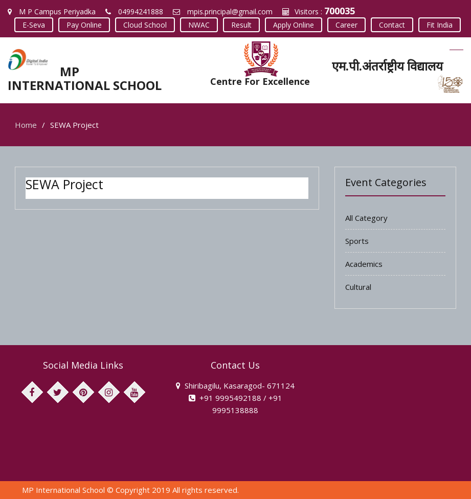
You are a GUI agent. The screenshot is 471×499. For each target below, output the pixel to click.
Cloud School (145, 25)
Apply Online (293, 25)
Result (241, 25)
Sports (357, 241)
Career (346, 25)
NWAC (199, 25)
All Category (366, 218)
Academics (364, 264)
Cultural (358, 287)
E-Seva (34, 25)
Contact (392, 25)
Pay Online (84, 25)
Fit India (440, 25)
